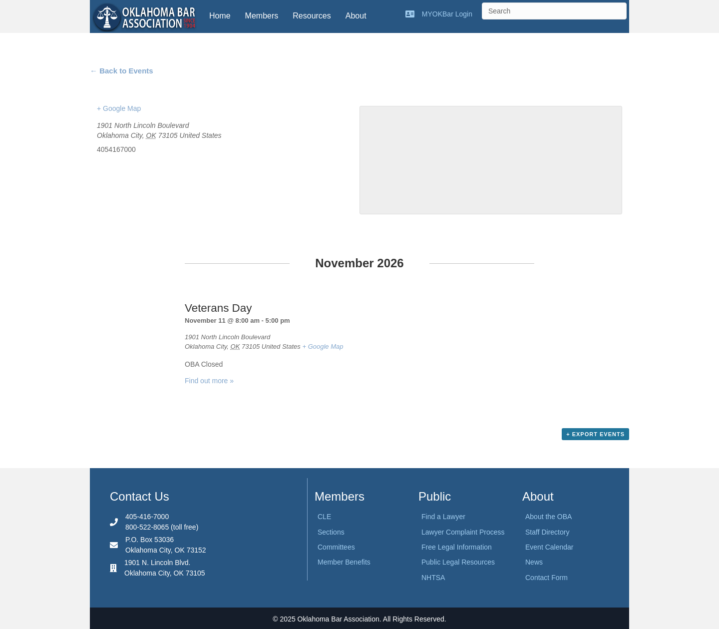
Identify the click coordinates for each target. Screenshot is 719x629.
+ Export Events (595, 434)
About (356, 15)
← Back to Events (121, 70)
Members (262, 15)
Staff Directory (547, 532)
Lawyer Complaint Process (463, 532)
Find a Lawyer (443, 517)
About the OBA (548, 517)
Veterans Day (218, 308)
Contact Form (546, 578)
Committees (336, 547)
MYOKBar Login (447, 14)
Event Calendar (549, 547)
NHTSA (433, 578)
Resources (312, 15)
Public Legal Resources (458, 562)
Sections (331, 532)
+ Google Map (119, 108)
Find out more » (209, 381)
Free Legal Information (456, 547)
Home (220, 15)
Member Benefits (344, 562)
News (534, 562)
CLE (324, 517)
